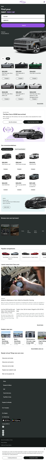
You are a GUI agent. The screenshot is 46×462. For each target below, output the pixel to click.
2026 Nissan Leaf (6, 164)
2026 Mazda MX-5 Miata (20, 74)
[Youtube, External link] (3, 431)
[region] (23, 454)
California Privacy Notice (6, 445)
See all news (41, 325)
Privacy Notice (4, 442)
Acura (23, 231)
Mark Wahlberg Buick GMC (5, 341)
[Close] (44, 449)
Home (2, 6)
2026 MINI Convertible (35, 73)
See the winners (13, 122)
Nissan (14, 233)
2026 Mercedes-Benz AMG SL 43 (7, 74)
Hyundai (5, 233)
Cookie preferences (12, 457)
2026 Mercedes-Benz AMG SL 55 (7, 94)
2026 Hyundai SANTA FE (21, 185)
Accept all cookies (34, 457)
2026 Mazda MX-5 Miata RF (20, 94)
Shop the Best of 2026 (33, 122)
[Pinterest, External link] (3, 435)
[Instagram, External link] (3, 433)
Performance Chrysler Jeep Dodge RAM (30, 341)
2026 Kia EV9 (32, 164)
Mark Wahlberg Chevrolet (17, 341)
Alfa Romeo (29, 231)
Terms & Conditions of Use (6, 440)
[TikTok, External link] (3, 427)
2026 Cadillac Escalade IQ (32, 185)
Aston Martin (35, 231)
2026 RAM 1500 (6, 185)
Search (23, 25)
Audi (43, 231)
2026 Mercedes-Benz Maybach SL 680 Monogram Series (35, 95)
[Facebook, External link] (3, 429)
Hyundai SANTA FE (5, 33)
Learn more (6, 207)
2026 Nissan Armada (21, 164)
